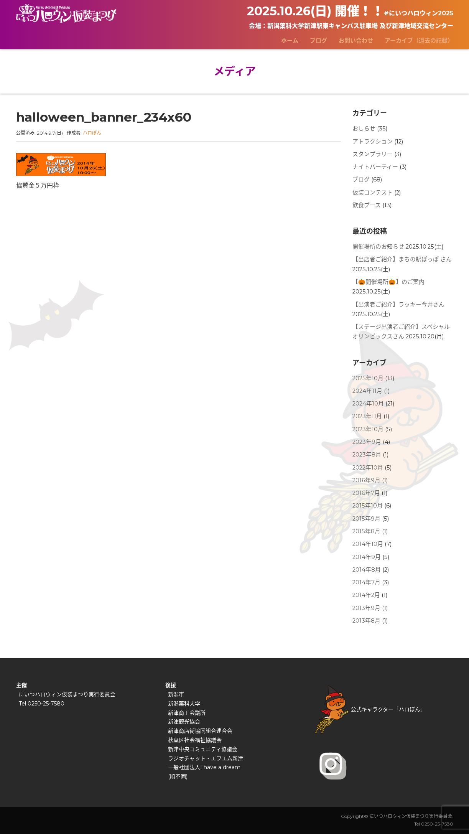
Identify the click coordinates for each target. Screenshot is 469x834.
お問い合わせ (356, 40)
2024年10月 (368, 403)
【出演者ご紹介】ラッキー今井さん (398, 304)
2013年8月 (366, 620)
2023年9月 (366, 441)
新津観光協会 (184, 721)
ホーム (289, 40)
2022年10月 (367, 467)
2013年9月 (366, 608)
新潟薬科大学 (184, 703)
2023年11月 (367, 416)
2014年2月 (366, 595)
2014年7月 (366, 582)
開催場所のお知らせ (378, 246)
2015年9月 (366, 518)
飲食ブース (366, 205)
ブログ (318, 40)
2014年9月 (366, 557)
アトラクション (372, 141)
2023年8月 (366, 454)
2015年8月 (366, 531)
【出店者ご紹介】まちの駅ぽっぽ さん (402, 259)
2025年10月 (367, 378)
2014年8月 (366, 569)
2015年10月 (367, 505)
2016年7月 (366, 493)
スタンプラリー (372, 154)
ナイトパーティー (375, 166)
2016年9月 (366, 480)
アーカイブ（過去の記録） (419, 40)
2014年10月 (367, 544)
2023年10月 (367, 429)
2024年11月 (367, 390)
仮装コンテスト (372, 192)
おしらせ (363, 128)
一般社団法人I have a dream (204, 767)
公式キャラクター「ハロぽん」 (370, 709)
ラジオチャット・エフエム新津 (205, 758)
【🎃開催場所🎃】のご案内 (388, 282)
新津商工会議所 (187, 712)
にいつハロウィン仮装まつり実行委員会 (67, 694)
